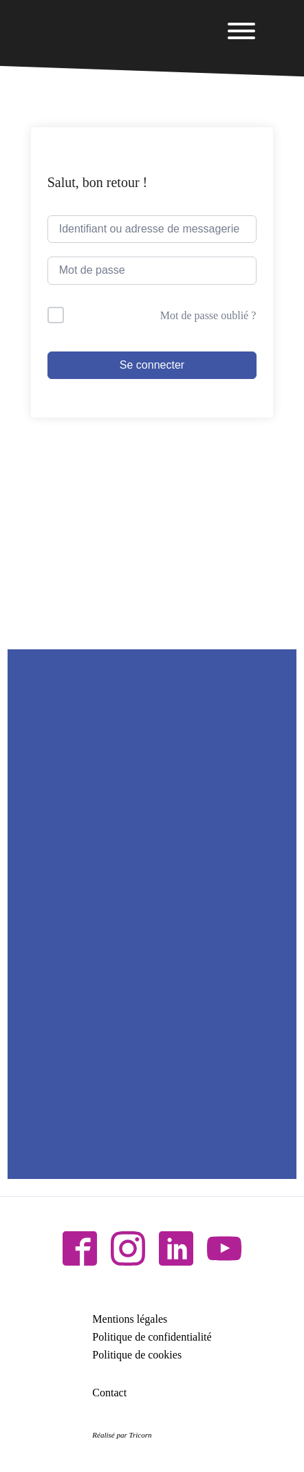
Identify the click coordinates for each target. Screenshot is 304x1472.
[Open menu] (241, 31)
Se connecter (152, 365)
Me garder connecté (116, 315)
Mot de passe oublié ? (208, 315)
